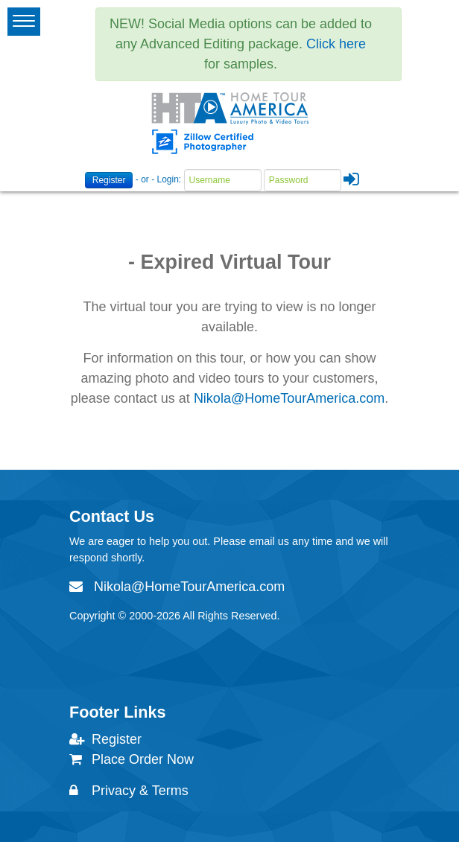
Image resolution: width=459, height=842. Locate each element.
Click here (336, 43)
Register (109, 180)
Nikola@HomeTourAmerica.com (289, 398)
